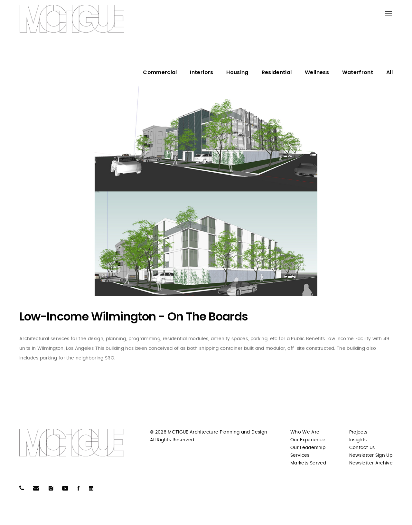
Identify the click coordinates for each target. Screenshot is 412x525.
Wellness (317, 72)
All (389, 72)
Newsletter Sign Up (370, 455)
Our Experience (307, 440)
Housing (237, 72)
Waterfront (357, 72)
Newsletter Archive (371, 463)
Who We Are (305, 432)
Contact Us (362, 447)
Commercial (160, 72)
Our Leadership (307, 447)
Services (300, 455)
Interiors (201, 72)
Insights (358, 440)
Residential (277, 72)
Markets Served (308, 463)
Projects (358, 432)
